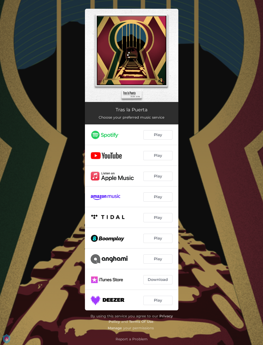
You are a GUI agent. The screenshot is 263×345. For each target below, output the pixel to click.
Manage (115, 328)
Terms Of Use (141, 321)
